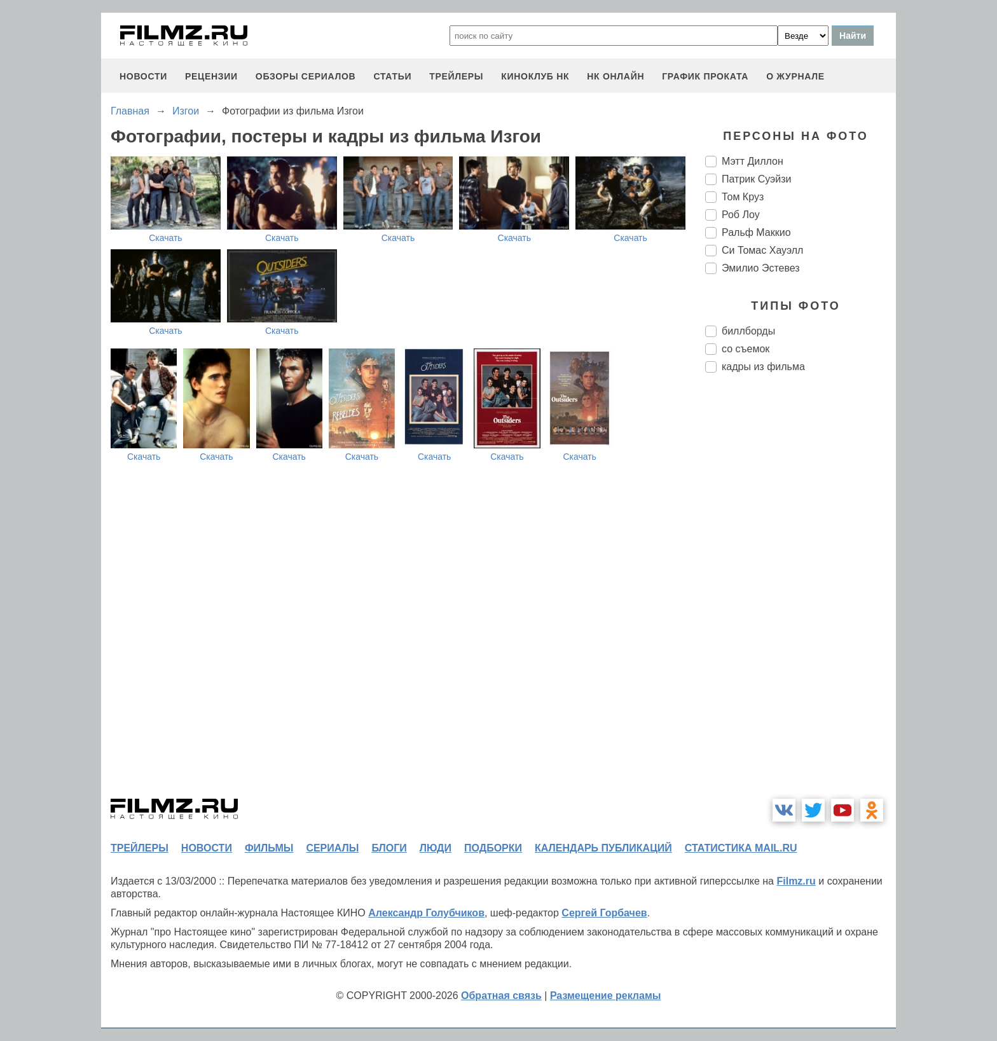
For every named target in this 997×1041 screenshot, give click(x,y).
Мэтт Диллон (752, 161)
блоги (388, 848)
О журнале (795, 76)
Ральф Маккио (756, 232)
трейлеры (456, 76)
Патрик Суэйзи (756, 179)
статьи (392, 76)
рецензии (211, 76)
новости (143, 76)
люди (435, 848)
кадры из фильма (763, 366)
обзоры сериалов (306, 76)
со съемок (745, 348)
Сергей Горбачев (604, 912)
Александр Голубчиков (426, 912)
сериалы (332, 848)
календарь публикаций (603, 848)
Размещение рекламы (605, 995)
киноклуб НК (535, 76)
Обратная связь (501, 995)
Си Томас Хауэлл (762, 250)
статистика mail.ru (741, 848)
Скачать (165, 238)
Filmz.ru (795, 881)
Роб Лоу (741, 214)
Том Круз (743, 196)
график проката (705, 76)
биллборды (748, 331)
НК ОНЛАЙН (615, 76)
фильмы (269, 848)
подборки (493, 848)
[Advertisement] (800, 595)
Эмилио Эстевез (761, 268)
